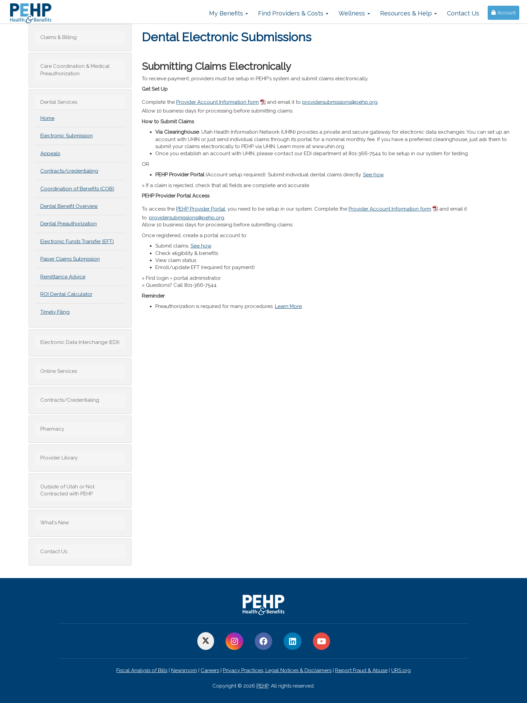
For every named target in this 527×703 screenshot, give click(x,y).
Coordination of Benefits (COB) (77, 189)
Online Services (58, 371)
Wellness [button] (354, 13)
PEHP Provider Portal (200, 209)
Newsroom (184, 670)
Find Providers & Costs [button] (293, 13)
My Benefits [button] (228, 13)
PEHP (262, 686)
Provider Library (59, 458)
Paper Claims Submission (70, 259)
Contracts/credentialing (69, 171)
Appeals (50, 153)
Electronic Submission (66, 136)
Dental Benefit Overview (69, 206)
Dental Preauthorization (68, 224)
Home (47, 118)
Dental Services (58, 102)
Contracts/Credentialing (69, 400)
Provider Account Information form (217, 102)
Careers (210, 670)
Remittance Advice (62, 277)
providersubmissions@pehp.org (339, 102)
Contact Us (463, 13)
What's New (54, 523)
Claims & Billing (58, 37)
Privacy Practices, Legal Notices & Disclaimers (277, 670)
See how (373, 175)
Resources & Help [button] (408, 13)
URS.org (401, 670)
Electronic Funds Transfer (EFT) (77, 241)
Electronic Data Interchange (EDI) (80, 342)
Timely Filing (55, 312)
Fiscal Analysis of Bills (141, 670)
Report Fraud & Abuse (361, 670)
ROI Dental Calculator (66, 294)
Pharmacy (52, 429)
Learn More (288, 306)
